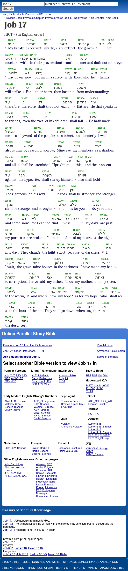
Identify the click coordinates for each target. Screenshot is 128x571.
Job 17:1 (8, 520)
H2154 (8, 229)
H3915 (101, 229)
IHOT (62, 381)
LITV (48, 381)
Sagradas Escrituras (70, 448)
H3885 (68, 54)
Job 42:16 (21, 548)
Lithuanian (51, 487)
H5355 (88, 156)
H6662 (9, 186)
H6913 (81, 40)
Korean (40, 487)
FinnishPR (51, 476)
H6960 (9, 259)
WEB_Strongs (42, 413)
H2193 (62, 40)
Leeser (8, 470)
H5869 (84, 54)
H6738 (98, 142)
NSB (94, 375)
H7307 (12, 40)
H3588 (29, 84)
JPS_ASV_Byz (13, 473)
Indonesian (42, 481)
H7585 (20, 259)
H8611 (60, 127)
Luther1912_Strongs (100, 432)
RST (49, 464)
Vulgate (65, 424)
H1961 (101, 127)
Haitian (40, 479)
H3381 (48, 302)
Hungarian (51, 479)
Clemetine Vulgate (71, 426)
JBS (76, 451)
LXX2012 (66, 407)
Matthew (9, 404)
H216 (45, 244)
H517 (78, 273)
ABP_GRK (94, 401)
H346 (34, 288)
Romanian (42, 496)
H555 (8, 200)
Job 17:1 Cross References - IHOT (23, 351)
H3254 (72, 186)
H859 (68, 273)
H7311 (64, 98)
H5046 (94, 98)
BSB (7, 381)
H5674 (104, 215)
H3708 (27, 142)
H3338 (76, 142)
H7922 (80, 84)
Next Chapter (96, 18)
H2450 (67, 215)
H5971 (37, 127)
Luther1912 (94, 429)
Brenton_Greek (69, 404)
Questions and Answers (41, 562)
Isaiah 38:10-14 (57, 554)
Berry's (62, 568)
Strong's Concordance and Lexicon (90, 562)
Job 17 (69, 18)
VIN (105, 375)
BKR (49, 470)
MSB (13, 381)
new (52, 401)
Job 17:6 (8, 523)
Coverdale (20, 401)
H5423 (30, 229)
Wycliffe (8, 401)
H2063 (79, 156)
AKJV (14, 378)
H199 (61, 200)
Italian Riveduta (45, 484)
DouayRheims (12, 410)
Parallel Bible (104, 345)
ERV (18, 375)
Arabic (40, 467)
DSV (7, 448)
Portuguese (48, 490)
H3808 (110, 40)
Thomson (66, 401)
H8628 (9, 84)
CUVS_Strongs (95, 454)
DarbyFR (45, 448)
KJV (6, 375)
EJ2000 (16, 476)
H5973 (68, 69)
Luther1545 (94, 424)
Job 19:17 (9, 542)
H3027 (103, 69)
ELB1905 (105, 435)
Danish (40, 473)
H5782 (45, 171)
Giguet (35, 448)
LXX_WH (106, 401)
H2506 (80, 98)
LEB (20, 378)
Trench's (78, 568)
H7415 (8, 288)
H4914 (8, 127)
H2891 (51, 186)
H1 (48, 273)
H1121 (48, 113)
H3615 (73, 113)
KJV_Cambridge (13, 464)
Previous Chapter (33, 18)
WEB (7, 378)
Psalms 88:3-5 (38, 554)
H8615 (61, 288)
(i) (14, 33)
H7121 (32, 273)
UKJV (99, 388)
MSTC (90, 385)
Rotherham (45, 378)
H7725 (96, 200)
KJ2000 (90, 388)
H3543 (9, 142)
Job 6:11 (8, 548)
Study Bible (8, 14)
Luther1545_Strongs (100, 426)
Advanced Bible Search (111, 351)
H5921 (8, 98)
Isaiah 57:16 (35, 548)
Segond (44, 451)
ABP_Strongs (41, 401)
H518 (101, 40)
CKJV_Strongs (42, 418)
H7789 (113, 288)
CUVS (89, 451)
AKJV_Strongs (42, 415)
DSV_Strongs (18, 448)
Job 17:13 (9, 554)
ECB (34, 384)
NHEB (8, 476)
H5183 (24, 317)
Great (18, 404)
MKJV (97, 385)
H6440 (80, 127)
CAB (81, 404)
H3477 (56, 156)
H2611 (21, 171)
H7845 (9, 273)
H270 (81, 171)
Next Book (112, 18)
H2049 (9, 54)
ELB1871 (93, 435)
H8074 (25, 156)
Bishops (18, 407)
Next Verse (80, 18)
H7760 (12, 69)
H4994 (29, 69)
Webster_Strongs (44, 407)
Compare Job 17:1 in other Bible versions (27, 345)
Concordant (38, 381)
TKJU (89, 391)
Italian (52, 481)
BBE (88, 375)
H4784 (34, 54)
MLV (46, 384)
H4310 (77, 69)
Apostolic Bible (112, 568)
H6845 (57, 84)
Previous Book (13, 18)
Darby (35, 378)
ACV (40, 384)
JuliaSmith (43, 375)
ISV (100, 375)
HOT (91, 414)
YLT (12, 375)
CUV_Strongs (100, 448)
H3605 (9, 156)
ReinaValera (66, 451)
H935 (8, 215)
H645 (53, 288)
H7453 (9, 113)
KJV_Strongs (41, 404)
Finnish (40, 476)
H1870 (32, 186)
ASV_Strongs (41, 410)
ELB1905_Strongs (98, 438)
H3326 (105, 259)
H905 (12, 302)
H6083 (9, 317)
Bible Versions (26, 14)
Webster (20, 467)
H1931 (94, 69)
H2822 (85, 244)
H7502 (84, 259)
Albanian (41, 464)
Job (50, 14)
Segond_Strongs (41, 454)
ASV (24, 375)
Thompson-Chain (40, 568)
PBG (39, 490)
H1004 (36, 259)
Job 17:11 (9, 530)
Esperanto (50, 473)
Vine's (92, 568)
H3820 (39, 84)
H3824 (77, 229)
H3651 (24, 98)
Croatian (41, 470)
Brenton (77, 401)
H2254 (30, 40)
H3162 (90, 302)
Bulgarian (49, 467)
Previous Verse (54, 18)
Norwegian (42, 493)
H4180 (55, 229)
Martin (35, 451)
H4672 (55, 215)
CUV (89, 448)
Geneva (8, 407)
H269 (98, 273)
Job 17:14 (22, 554)
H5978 (24, 54)
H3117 (47, 40)
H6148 (38, 69)
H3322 (92, 113)
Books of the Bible (107, 356)
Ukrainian (53, 496)
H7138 (60, 244)
